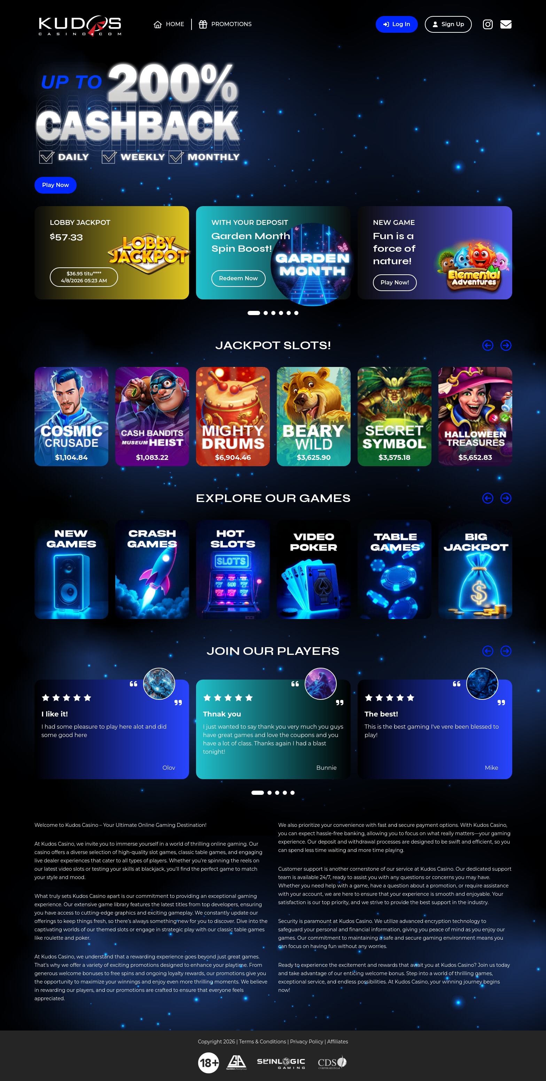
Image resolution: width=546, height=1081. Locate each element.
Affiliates (337, 1042)
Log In (396, 24)
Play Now (55, 185)
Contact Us (506, 24)
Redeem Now (238, 278)
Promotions (225, 24)
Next (506, 345)
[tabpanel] (112, 252)
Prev (487, 345)
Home (169, 24)
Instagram (487, 24)
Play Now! (395, 282)
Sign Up (448, 24)
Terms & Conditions (262, 1042)
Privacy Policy (306, 1042)
